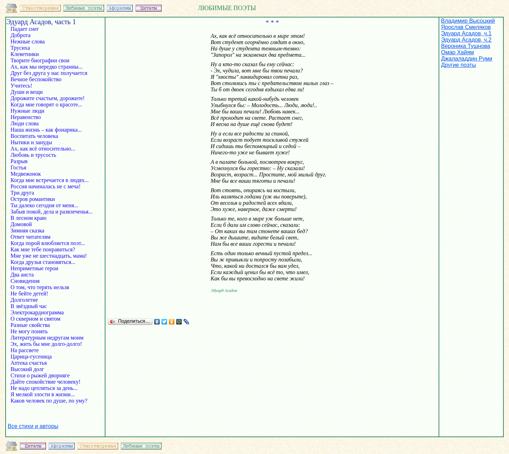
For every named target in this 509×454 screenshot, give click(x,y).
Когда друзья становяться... (40, 262)
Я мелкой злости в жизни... (40, 394)
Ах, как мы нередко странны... (44, 67)
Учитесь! (27, 86)
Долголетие (27, 300)
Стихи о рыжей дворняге (38, 375)
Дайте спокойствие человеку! (43, 382)
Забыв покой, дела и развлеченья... (49, 212)
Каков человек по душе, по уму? (46, 401)
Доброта (24, 35)
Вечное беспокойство (37, 79)
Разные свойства (28, 325)
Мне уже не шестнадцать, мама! (46, 256)
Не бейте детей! (35, 293)
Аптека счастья (28, 363)
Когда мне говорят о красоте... (44, 104)
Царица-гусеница (29, 356)
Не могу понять (28, 331)
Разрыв (22, 161)
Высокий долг (28, 369)
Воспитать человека (36, 136)
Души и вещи (27, 92)
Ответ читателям (29, 237)
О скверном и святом (34, 319)
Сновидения (25, 281)
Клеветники (25, 54)
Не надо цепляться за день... (41, 388)
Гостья (23, 167)
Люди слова (26, 123)
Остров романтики (30, 199)
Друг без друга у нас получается (46, 73)
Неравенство (26, 117)
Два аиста (25, 275)
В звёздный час (28, 306)
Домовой (26, 224)
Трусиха (25, 48)
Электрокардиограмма (35, 312)
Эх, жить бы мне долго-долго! (44, 344)
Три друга (24, 193)
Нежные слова (29, 41)
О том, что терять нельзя (37, 287)
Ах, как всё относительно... (40, 149)
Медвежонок (25, 174)
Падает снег (26, 29)
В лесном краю (33, 218)
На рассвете (29, 350)
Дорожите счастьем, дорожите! (45, 98)
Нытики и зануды (37, 142)
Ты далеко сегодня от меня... (42, 205)
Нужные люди (28, 111)
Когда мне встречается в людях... (47, 180)
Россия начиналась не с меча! (43, 186)
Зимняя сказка (26, 230)
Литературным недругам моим (44, 338)
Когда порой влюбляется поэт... (45, 243)
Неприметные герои (37, 268)
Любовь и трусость (35, 155)
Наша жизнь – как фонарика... (44, 130)
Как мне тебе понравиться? (40, 249)
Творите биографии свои (39, 60)
